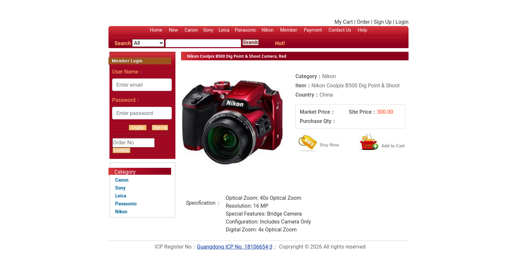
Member (288, 30)
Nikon (267, 30)
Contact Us (339, 30)
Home (156, 30)
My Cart (344, 22)
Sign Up (383, 22)
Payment (313, 30)
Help (362, 30)
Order (363, 22)
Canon (191, 30)
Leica (224, 30)
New (173, 30)
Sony (208, 30)
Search (122, 43)
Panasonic (245, 30)
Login (402, 22)
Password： (126, 100)
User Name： (127, 72)
